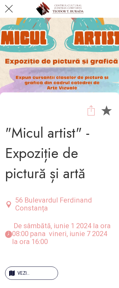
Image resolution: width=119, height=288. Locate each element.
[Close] (9, 9)
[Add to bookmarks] (106, 110)
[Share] (91, 110)
